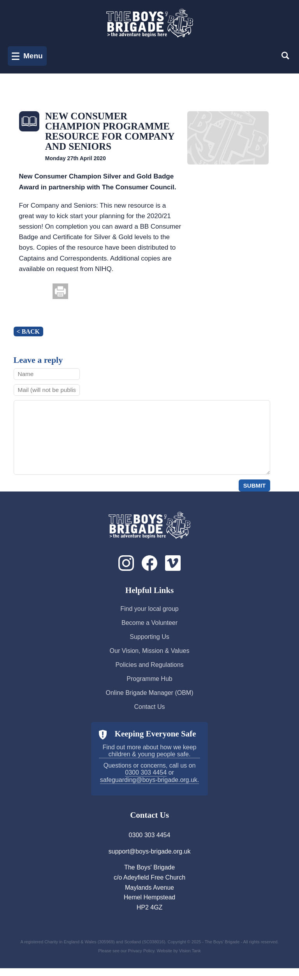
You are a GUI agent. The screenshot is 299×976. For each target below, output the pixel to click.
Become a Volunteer (149, 630)
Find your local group (149, 616)
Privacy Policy (141, 958)
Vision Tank (190, 958)
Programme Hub (149, 686)
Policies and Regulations (149, 672)
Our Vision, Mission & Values (150, 658)
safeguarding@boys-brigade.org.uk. (149, 787)
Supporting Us (149, 644)
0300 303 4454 (146, 780)
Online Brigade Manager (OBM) (149, 700)
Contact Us (149, 714)
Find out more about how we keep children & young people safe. (149, 758)
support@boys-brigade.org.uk (149, 859)
